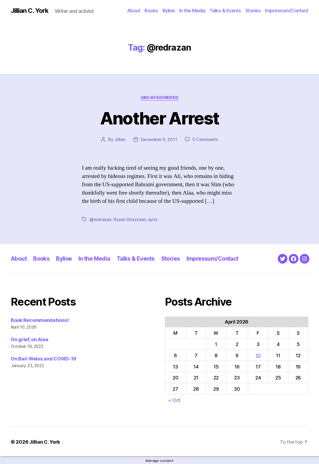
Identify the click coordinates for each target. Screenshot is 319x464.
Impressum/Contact (286, 10)
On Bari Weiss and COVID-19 (43, 359)
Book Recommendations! (40, 320)
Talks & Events (225, 10)
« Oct (174, 400)
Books (151, 10)
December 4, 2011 (159, 139)
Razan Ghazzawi (129, 219)
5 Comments (205, 139)
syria (152, 219)
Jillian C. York (29, 10)
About (133, 10)
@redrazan (100, 219)
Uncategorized (159, 97)
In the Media (192, 10)
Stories (253, 10)
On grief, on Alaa (29, 339)
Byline (168, 10)
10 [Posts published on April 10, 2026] (257, 355)
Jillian (120, 139)
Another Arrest (159, 118)
